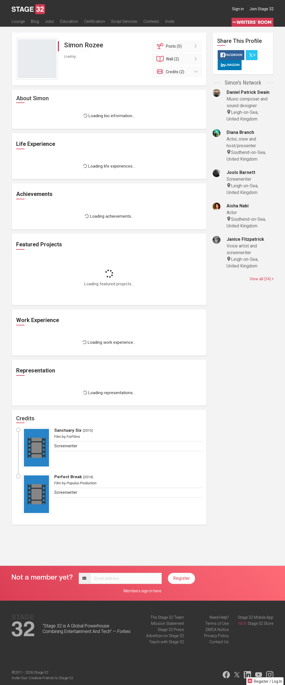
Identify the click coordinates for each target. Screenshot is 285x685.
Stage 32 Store (260, 623)
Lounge (18, 21)
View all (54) (261, 279)
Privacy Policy (216, 636)
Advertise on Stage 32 (165, 636)
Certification (94, 21)
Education (69, 21)
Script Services (124, 21)
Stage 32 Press (171, 629)
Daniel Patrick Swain (248, 92)
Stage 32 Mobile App (255, 617)
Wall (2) (177, 59)
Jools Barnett (241, 172)
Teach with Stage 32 (166, 642)
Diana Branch (240, 132)
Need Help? (219, 617)
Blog (35, 21)
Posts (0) (177, 46)
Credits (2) (177, 71)
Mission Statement (167, 623)
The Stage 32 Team (167, 617)
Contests (151, 21)
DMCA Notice (217, 629)
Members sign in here (142, 591)
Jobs (49, 21)
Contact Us (219, 642)
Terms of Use (217, 623)
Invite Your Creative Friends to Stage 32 (42, 678)
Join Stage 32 (261, 9)
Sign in (238, 9)
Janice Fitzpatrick (245, 239)
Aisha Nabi (238, 205)
